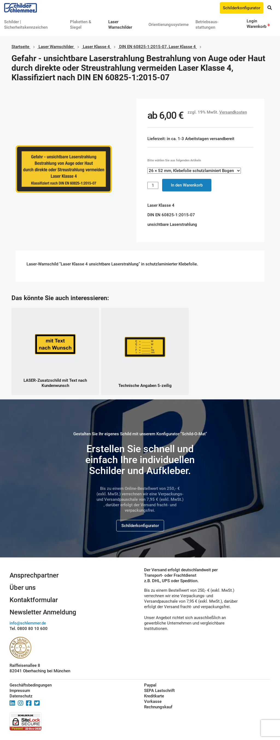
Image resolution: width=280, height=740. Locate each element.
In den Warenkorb (187, 185)
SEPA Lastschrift (159, 690)
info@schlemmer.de (28, 623)
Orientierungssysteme (168, 24)
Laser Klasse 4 (96, 46)
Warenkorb (256, 26)
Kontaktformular (34, 600)
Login (252, 21)
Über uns (23, 587)
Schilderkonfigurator (241, 7)
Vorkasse (153, 701)
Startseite (20, 46)
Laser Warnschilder (56, 46)
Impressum (20, 690)
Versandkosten (233, 112)
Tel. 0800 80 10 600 (29, 628)
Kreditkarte (154, 696)
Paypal (150, 685)
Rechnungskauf (158, 707)
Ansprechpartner (34, 575)
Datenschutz (21, 696)
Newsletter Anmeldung (43, 612)
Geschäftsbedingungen (31, 685)
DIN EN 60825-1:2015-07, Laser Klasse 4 (157, 46)
